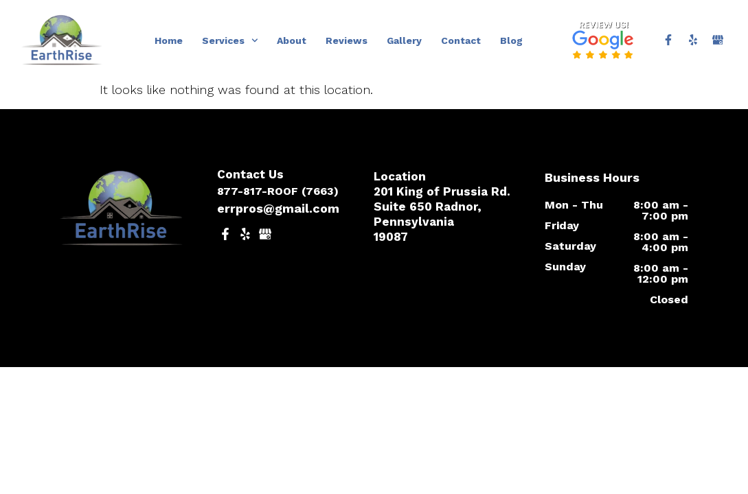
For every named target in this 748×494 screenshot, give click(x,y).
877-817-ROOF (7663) (278, 191)
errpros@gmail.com (278, 208)
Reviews (346, 40)
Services (230, 40)
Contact (461, 40)
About (291, 40)
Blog (511, 40)
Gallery (404, 40)
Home (169, 40)
